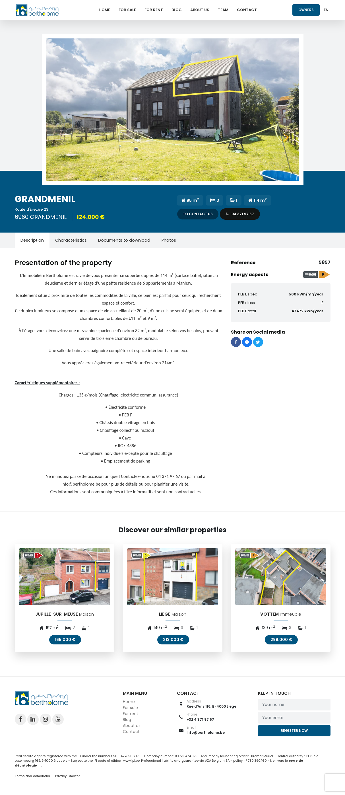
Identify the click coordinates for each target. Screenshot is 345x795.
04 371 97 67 (240, 213)
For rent (153, 10)
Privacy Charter (67, 777)
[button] (172, 109)
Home (104, 10)
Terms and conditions (33, 777)
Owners (306, 9)
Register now (294, 732)
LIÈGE (164, 616)
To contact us (198, 213)
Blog (177, 10)
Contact (247, 10)
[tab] (32, 240)
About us (199, 10)
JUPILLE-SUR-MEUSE (56, 616)
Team (223, 10)
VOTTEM (269, 616)
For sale (127, 10)
